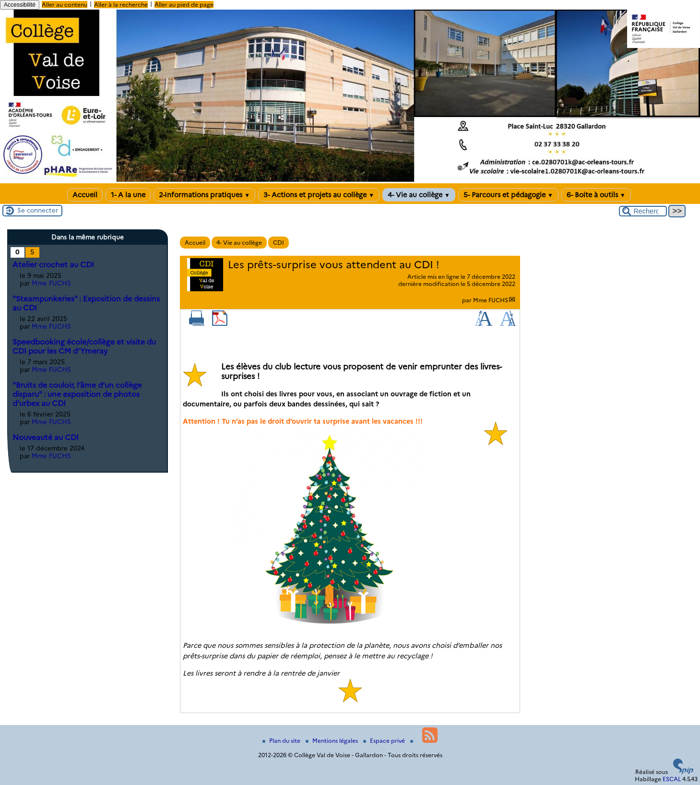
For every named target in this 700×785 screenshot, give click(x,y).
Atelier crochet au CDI (53, 264)
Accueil (84, 194)
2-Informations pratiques (204, 194)
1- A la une (128, 194)
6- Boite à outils (596, 194)
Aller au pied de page (184, 4)
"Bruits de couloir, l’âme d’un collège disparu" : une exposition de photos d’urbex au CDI (77, 394)
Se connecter (37, 210)
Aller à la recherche (121, 4)
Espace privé (384, 740)
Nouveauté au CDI (45, 437)
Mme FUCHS (490, 300)
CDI (278, 242)
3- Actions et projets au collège (318, 194)
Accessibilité (20, 4)
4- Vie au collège (419, 194)
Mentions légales (332, 740)
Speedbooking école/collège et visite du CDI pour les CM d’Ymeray (84, 346)
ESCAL (672, 779)
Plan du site (282, 740)
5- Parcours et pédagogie (508, 194)
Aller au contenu (64, 4)
